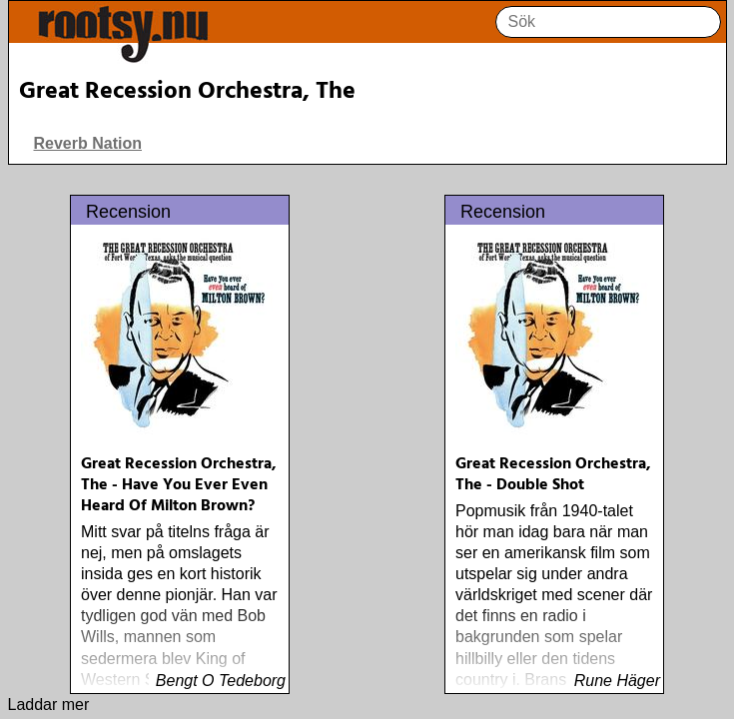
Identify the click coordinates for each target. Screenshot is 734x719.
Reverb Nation (88, 143)
